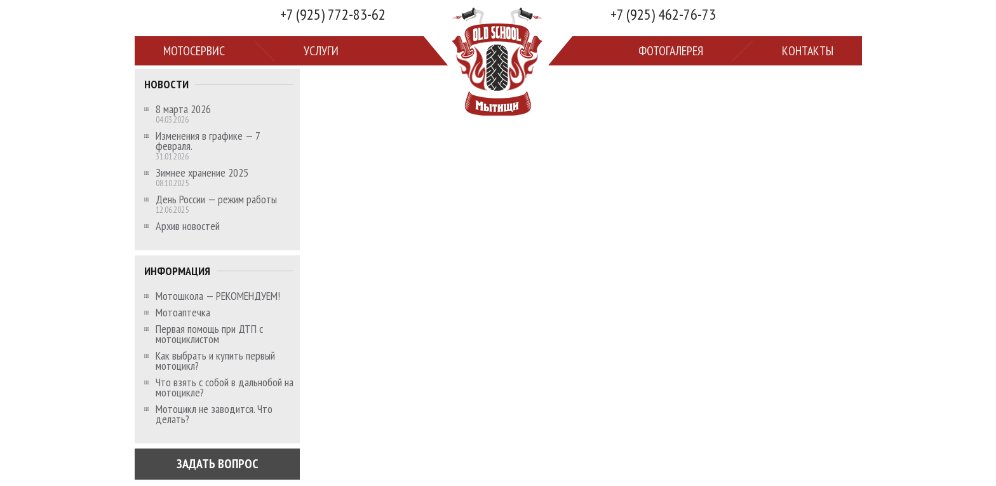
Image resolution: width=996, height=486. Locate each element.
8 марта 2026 (183, 109)
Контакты (807, 51)
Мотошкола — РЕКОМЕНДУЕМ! (218, 296)
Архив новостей (188, 226)
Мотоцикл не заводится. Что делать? (214, 414)
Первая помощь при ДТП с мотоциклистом (209, 334)
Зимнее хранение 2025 (202, 173)
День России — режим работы (216, 199)
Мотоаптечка (183, 312)
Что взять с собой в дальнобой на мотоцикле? (224, 387)
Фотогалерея (670, 51)
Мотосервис (194, 51)
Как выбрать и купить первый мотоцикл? (215, 361)
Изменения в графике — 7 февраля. (208, 141)
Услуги (321, 51)
